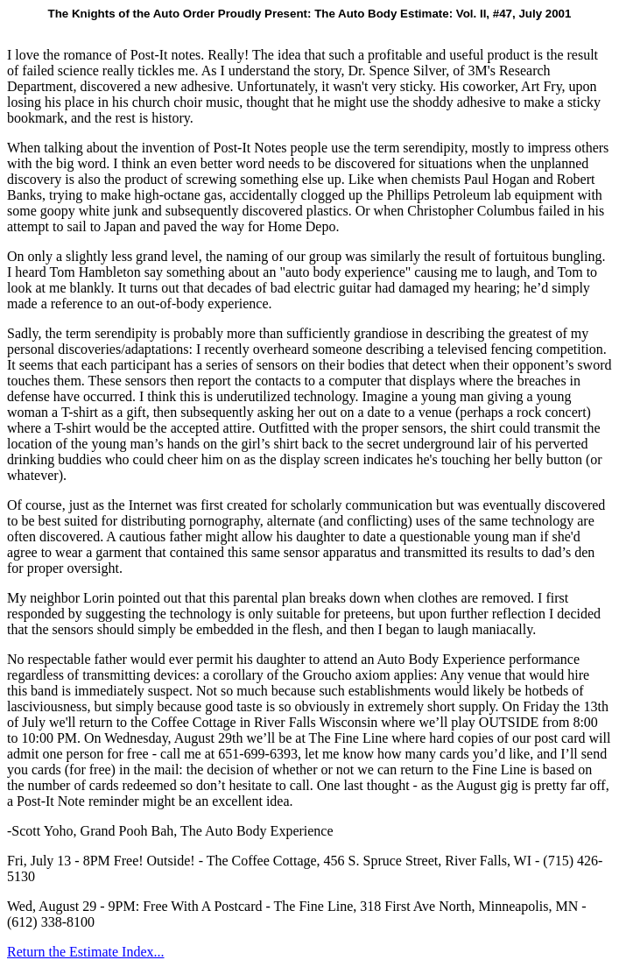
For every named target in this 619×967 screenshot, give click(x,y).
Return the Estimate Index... (86, 951)
